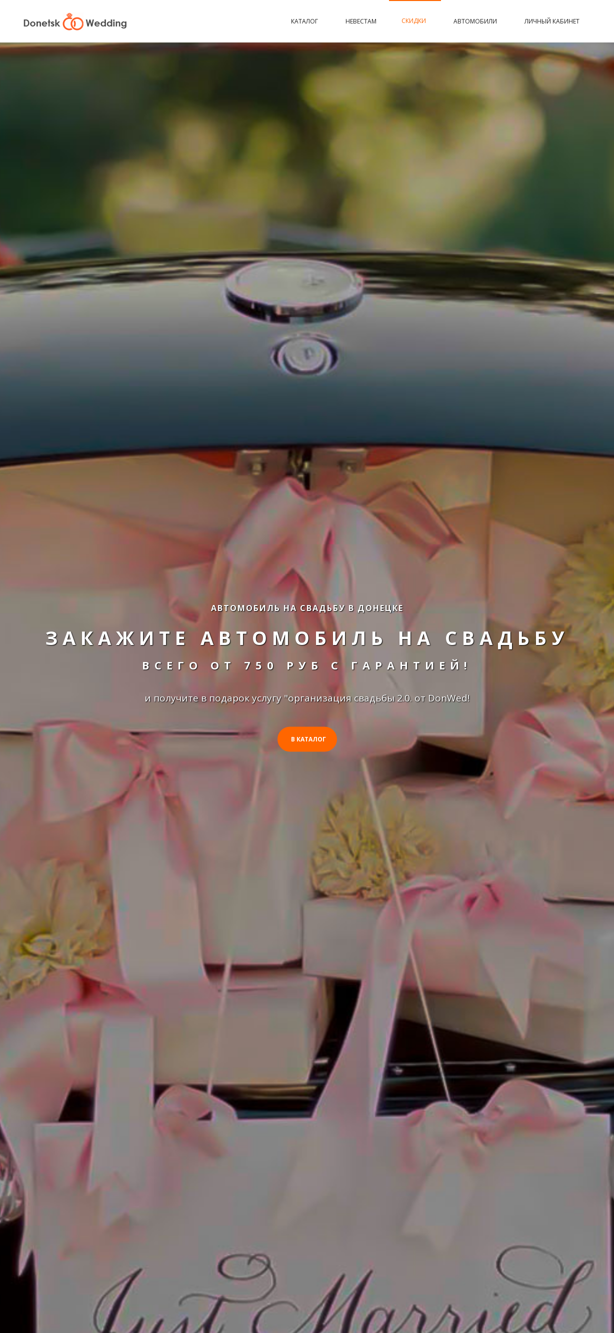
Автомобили (477, 21)
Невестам (361, 21)
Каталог (305, 21)
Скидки (415, 20)
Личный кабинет (552, 21)
